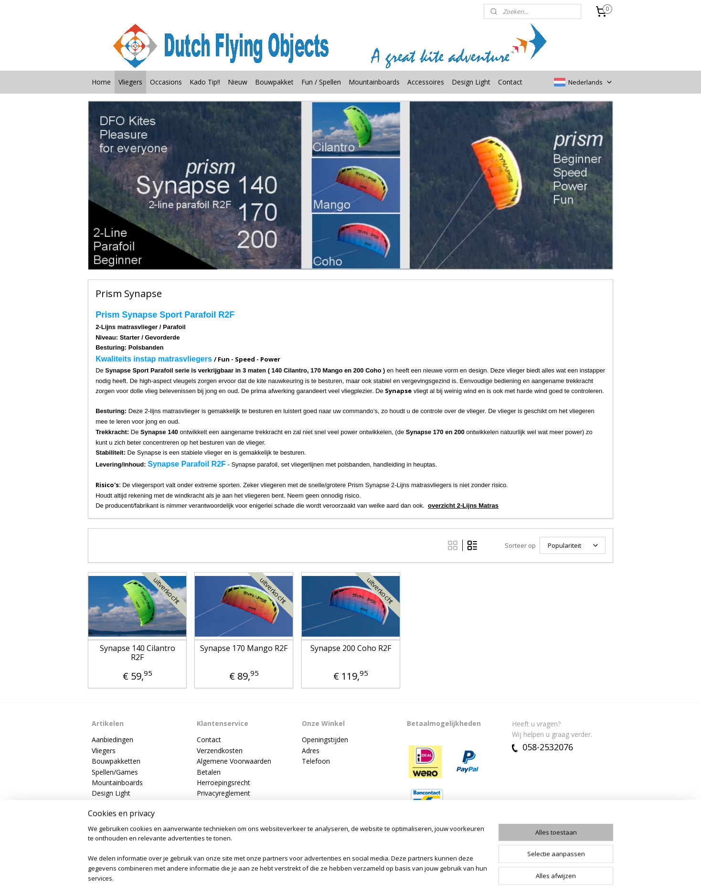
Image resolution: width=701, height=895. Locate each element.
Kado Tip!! (205, 81)
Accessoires (425, 81)
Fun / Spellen (321, 81)
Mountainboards (374, 81)
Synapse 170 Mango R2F (243, 648)
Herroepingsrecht (223, 782)
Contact (510, 81)
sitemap (323, 877)
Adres (310, 750)
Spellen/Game (113, 772)
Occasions (166, 81)
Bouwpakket (274, 81)
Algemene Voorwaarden (234, 761)
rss (343, 877)
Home (101, 81)
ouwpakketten (118, 761)
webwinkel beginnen (379, 877)
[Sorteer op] (572, 545)
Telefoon (316, 761)
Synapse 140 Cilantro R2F (137, 653)
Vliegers (130, 81)
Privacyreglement (223, 793)
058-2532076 (542, 747)
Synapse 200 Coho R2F (350, 648)
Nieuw (237, 81)
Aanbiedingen (112, 739)
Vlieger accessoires (121, 804)
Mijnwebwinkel (463, 877)
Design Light (471, 81)
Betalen (209, 772)
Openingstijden (325, 739)
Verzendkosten (220, 750)
